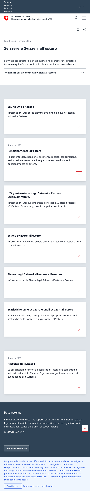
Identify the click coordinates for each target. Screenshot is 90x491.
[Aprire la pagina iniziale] (28, 18)
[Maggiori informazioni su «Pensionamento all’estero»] (79, 174)
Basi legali (22, 479)
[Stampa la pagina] (78, 29)
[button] (85, 428)
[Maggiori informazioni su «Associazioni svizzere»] (79, 387)
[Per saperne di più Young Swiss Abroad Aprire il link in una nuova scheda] (79, 127)
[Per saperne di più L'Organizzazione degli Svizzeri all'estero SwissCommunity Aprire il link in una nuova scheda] (79, 217)
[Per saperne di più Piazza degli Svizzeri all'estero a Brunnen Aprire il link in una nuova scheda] (79, 291)
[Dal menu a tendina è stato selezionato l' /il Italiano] (82, 6)
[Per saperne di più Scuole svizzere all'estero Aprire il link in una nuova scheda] (79, 256)
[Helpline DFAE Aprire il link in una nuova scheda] (16, 448)
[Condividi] (84, 29)
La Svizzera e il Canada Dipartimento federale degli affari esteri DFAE (31, 18)
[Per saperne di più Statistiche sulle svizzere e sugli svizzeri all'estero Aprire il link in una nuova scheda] (79, 330)
